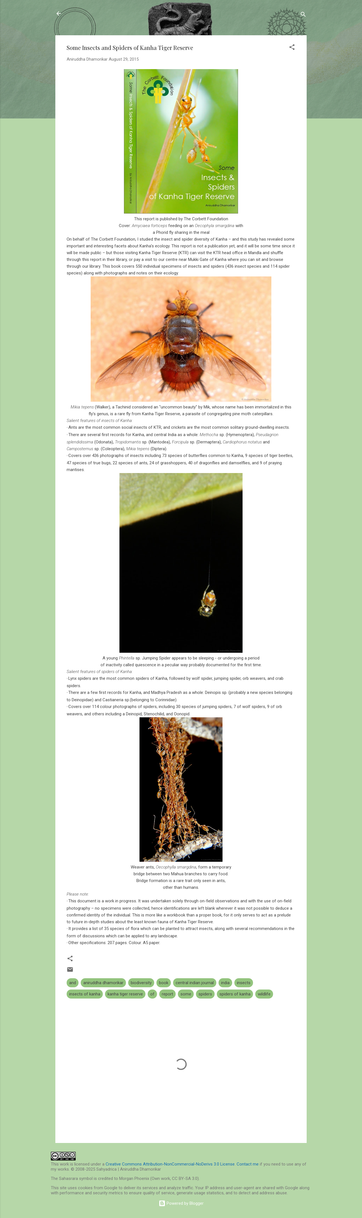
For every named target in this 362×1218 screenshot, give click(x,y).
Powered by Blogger (181, 1203)
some (185, 994)
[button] (292, 48)
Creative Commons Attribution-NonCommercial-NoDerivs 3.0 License (170, 1164)
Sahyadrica (87, 13)
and (72, 982)
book (163, 982)
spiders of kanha (234, 994)
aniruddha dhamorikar (103, 982)
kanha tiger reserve (125, 994)
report (167, 994)
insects (243, 982)
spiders (205, 994)
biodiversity (141, 982)
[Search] (303, 15)
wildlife (264, 994)
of (152, 994)
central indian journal (195, 982)
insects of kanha (84, 994)
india (225, 982)
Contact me (248, 1164)
